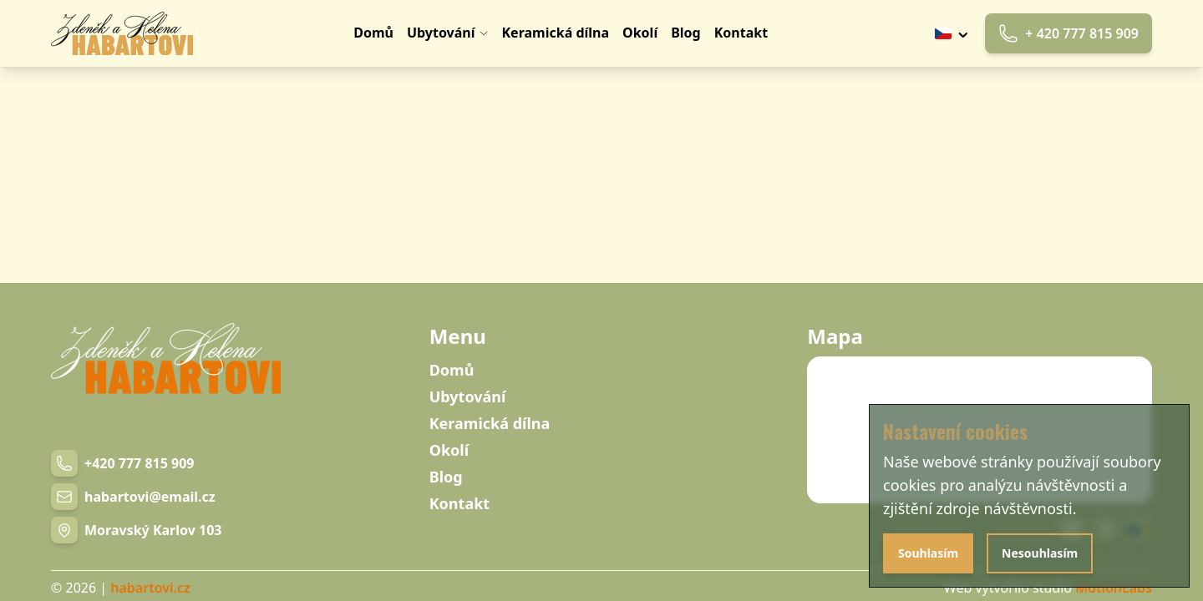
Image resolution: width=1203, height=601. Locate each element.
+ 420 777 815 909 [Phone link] (1068, 33)
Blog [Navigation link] (446, 477)
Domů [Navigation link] (452, 370)
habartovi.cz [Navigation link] (150, 587)
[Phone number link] (122, 463)
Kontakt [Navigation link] (459, 503)
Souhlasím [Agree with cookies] (928, 553)
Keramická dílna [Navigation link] (490, 423)
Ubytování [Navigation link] (467, 396)
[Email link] (133, 496)
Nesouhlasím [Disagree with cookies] (1040, 553)
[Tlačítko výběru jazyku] (953, 33)
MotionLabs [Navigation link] (1113, 587)
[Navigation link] (122, 34)
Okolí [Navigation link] (449, 450)
